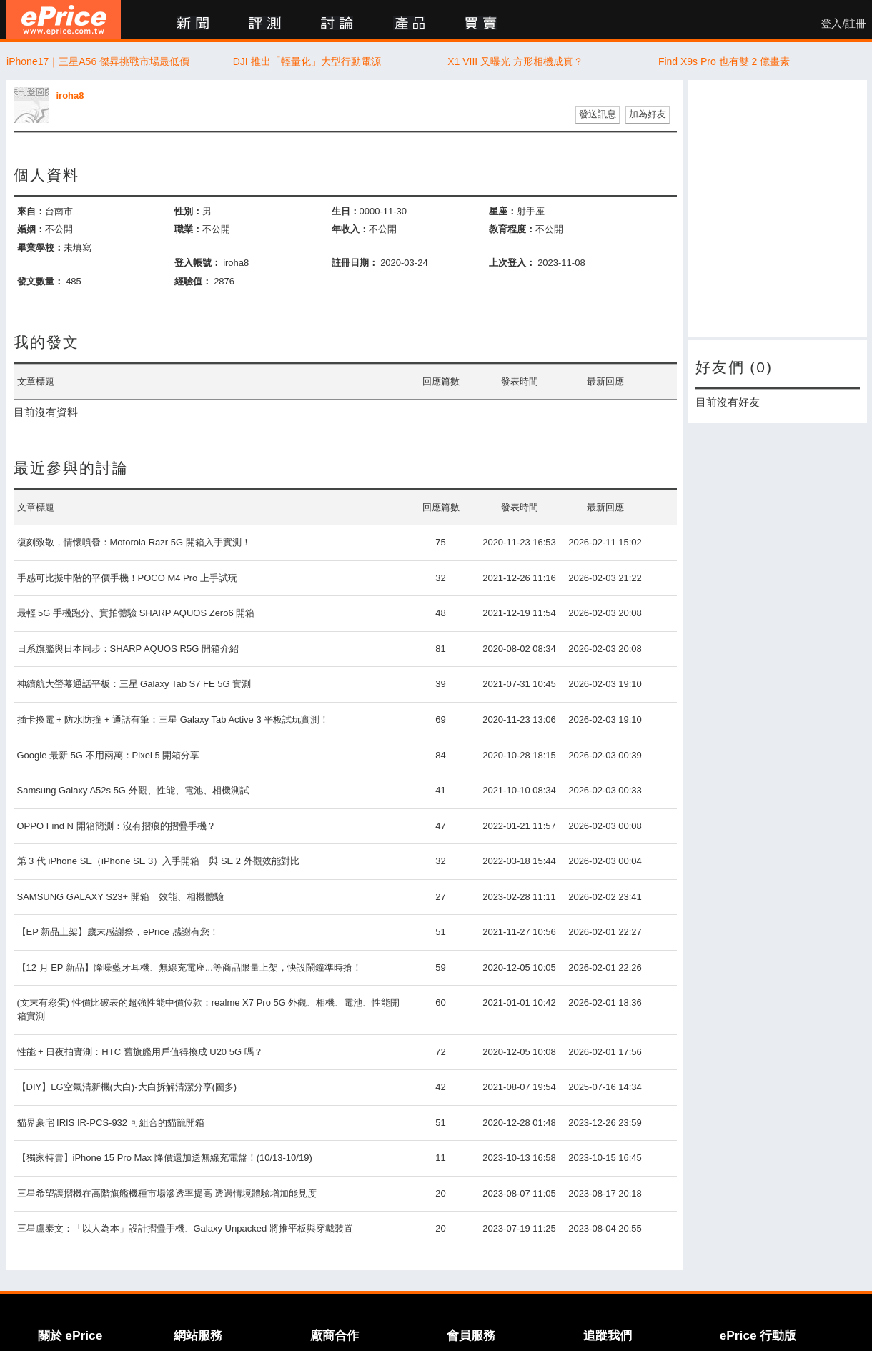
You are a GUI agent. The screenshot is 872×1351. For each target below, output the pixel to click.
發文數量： (40, 281)
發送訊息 (597, 114)
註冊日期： (355, 262)
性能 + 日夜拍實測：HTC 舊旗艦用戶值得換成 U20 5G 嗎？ (140, 1051)
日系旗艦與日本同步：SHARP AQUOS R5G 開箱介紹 (128, 648)
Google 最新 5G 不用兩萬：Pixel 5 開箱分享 (108, 755)
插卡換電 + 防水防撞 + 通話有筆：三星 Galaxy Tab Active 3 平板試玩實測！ (173, 719)
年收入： (350, 229)
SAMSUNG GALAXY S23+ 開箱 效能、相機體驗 (120, 896)
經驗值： (193, 281)
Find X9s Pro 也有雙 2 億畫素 (724, 61)
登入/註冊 (843, 23)
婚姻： (31, 229)
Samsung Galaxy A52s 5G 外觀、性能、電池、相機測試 (133, 790)
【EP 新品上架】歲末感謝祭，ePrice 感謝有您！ (118, 931)
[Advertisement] (777, 208)
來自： (31, 211)
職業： (188, 229)
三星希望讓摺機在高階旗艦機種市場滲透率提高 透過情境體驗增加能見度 (167, 1193)
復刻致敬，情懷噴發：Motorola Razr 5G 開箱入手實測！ (134, 542)
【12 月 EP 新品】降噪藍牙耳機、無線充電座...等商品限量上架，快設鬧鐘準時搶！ (189, 967)
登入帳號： (197, 262)
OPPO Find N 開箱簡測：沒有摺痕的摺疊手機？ (116, 826)
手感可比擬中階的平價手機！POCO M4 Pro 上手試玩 (127, 578)
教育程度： (512, 229)
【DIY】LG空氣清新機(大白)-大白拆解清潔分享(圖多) (127, 1087)
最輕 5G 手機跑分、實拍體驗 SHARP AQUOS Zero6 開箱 (136, 613)
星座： (503, 211)
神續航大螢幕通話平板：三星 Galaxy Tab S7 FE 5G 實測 (134, 683)
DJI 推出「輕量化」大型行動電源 (307, 61)
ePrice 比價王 (63, 19)
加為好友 (647, 114)
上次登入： (512, 262)
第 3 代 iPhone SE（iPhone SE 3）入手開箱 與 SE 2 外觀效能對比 (158, 861)
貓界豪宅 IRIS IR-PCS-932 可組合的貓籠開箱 (110, 1122)
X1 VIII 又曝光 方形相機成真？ (515, 61)
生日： (346, 211)
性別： (188, 211)
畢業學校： (40, 247)
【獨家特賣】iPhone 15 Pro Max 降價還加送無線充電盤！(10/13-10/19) (164, 1157)
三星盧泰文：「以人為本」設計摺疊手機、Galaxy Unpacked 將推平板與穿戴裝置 (185, 1228)
